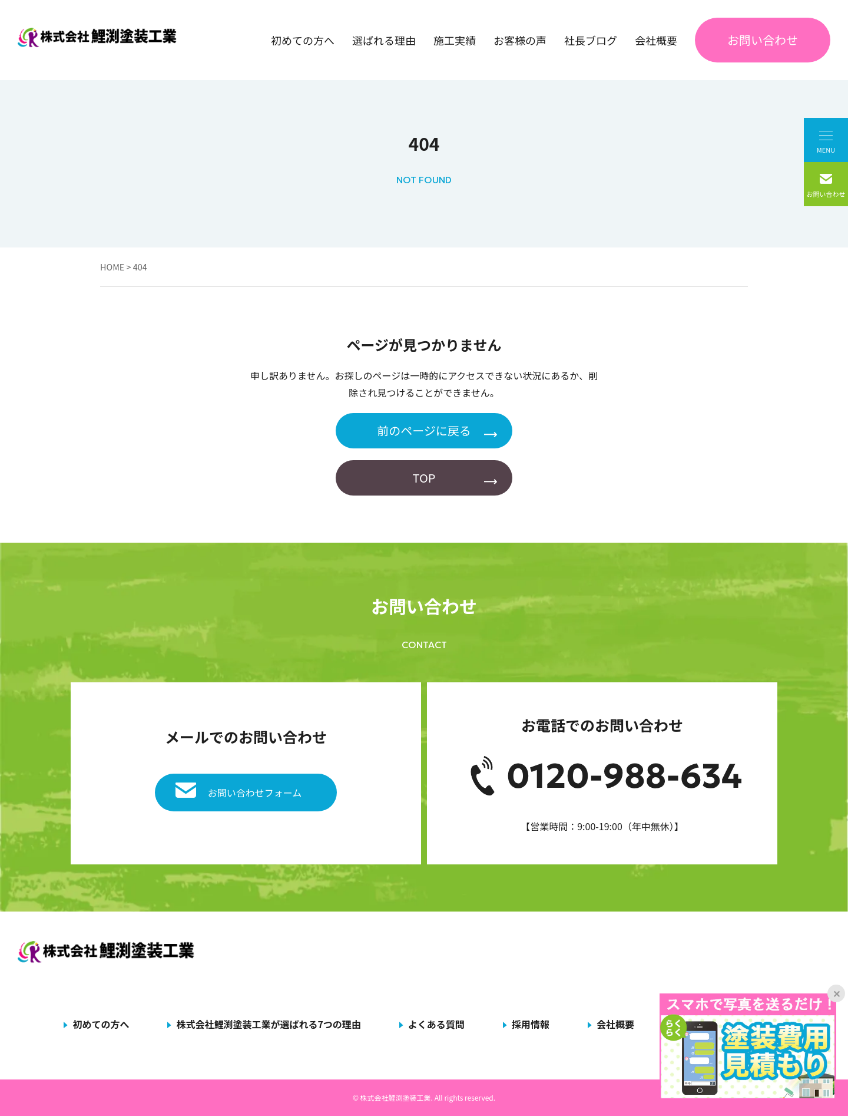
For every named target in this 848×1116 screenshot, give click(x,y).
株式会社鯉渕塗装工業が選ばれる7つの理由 (268, 1024)
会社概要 (656, 40)
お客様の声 (519, 40)
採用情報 (530, 1024)
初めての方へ (302, 40)
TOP (424, 477)
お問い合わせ (762, 39)
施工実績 (454, 40)
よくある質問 (436, 1024)
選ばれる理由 (384, 40)
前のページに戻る (424, 430)
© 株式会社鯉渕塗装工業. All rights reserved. (424, 1097)
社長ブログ (590, 40)
